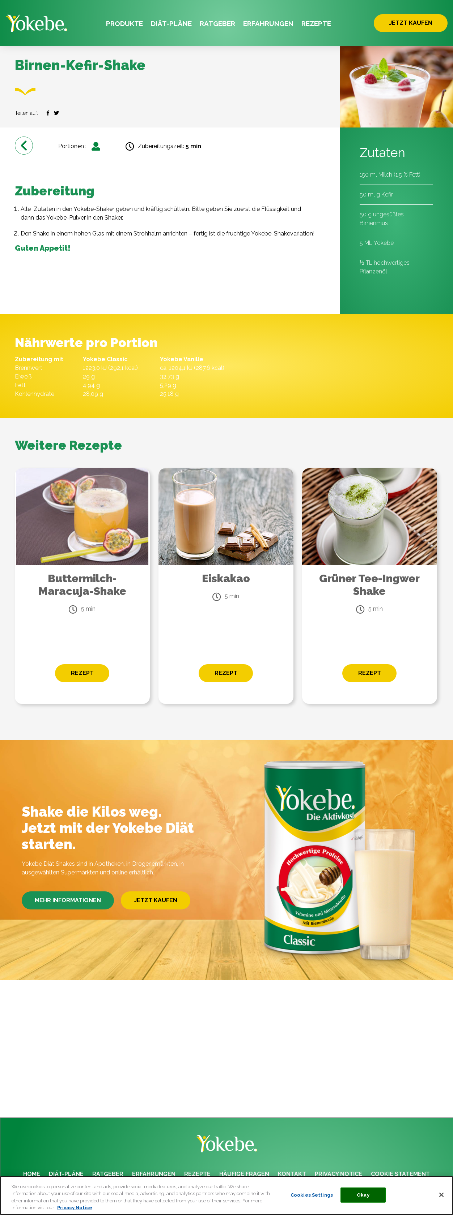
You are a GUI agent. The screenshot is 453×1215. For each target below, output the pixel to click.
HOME (31, 1174)
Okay (363, 1195)
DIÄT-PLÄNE (171, 23)
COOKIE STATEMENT (400, 1174)
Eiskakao (226, 578)
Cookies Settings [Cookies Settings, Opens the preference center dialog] (312, 1195)
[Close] (441, 1195)
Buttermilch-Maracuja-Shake (82, 584)
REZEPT (82, 673)
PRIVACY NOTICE (338, 1174)
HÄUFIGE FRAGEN (244, 1174)
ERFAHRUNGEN (268, 23)
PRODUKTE (124, 23)
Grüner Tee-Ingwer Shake (369, 584)
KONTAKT (292, 1174)
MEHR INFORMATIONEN (68, 900)
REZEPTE (316, 23)
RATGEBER (217, 23)
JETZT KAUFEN (410, 23)
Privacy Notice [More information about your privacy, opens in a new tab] (74, 1207)
